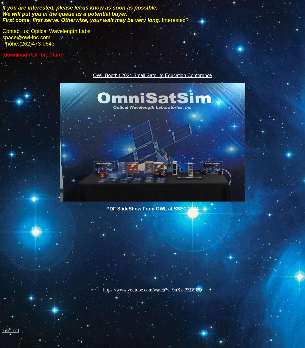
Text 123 (10, 330)
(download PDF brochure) (33, 55)
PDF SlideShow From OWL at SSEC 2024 (152, 208)
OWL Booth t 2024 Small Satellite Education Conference (152, 75)
